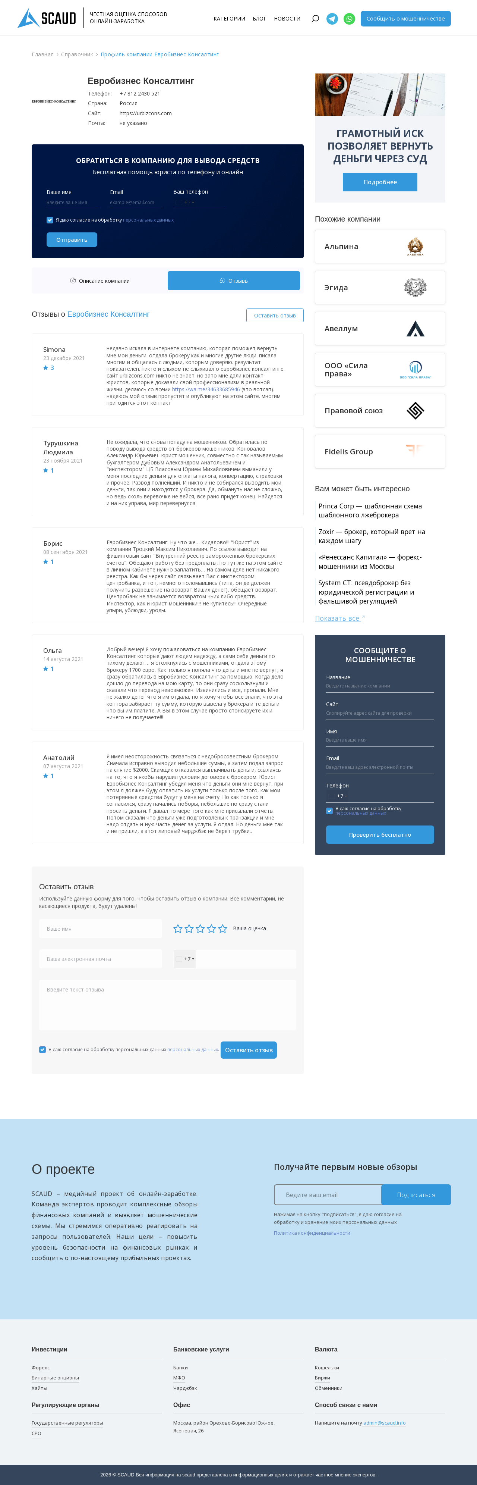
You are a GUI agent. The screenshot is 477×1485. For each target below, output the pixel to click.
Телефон (337, 788)
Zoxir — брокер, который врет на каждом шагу (375, 536)
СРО (36, 1433)
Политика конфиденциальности (312, 1232)
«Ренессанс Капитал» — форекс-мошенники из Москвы (372, 563)
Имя (331, 733)
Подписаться (416, 1195)
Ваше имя (59, 191)
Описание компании (100, 280)
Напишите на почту (360, 1422)
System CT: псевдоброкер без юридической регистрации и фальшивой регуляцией (368, 594)
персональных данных (148, 220)
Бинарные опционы (55, 1377)
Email (116, 191)
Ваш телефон (190, 191)
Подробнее (380, 182)
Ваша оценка (249, 928)
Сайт (332, 707)
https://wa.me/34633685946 (206, 389)
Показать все (340, 621)
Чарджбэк (185, 1388)
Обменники (328, 1388)
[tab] (101, 280)
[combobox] (185, 203)
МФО (179, 1377)
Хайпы (39, 1388)
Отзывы (234, 280)
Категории (229, 18)
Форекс (41, 1367)
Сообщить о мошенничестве (406, 18)
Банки (180, 1367)
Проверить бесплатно (380, 837)
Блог (259, 18)
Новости (287, 18)
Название (338, 679)
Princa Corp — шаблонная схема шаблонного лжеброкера (372, 510)
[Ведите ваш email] (362, 1194)
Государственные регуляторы (67, 1422)
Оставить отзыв (275, 315)
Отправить (72, 239)
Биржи (322, 1377)
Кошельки (327, 1367)
